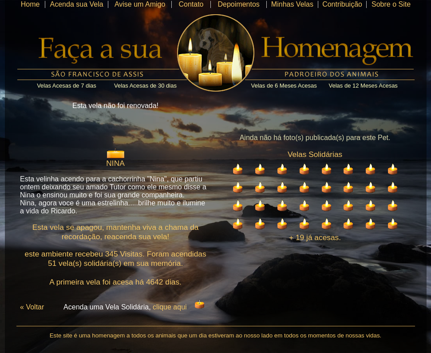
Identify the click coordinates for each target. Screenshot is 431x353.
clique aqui (170, 307)
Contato (190, 4)
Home (30, 4)
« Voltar (32, 307)
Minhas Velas (292, 4)
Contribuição (342, 4)
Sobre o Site (391, 4)
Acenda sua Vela (76, 4)
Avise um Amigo (140, 4)
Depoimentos (239, 4)
